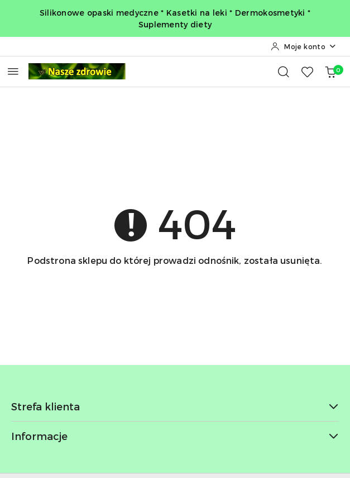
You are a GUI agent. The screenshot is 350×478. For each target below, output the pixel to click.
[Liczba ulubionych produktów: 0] (307, 71)
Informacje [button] (175, 436)
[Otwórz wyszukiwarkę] (283, 71)
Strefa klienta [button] (175, 406)
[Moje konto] (304, 46)
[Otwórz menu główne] (13, 71)
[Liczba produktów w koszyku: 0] (330, 71)
